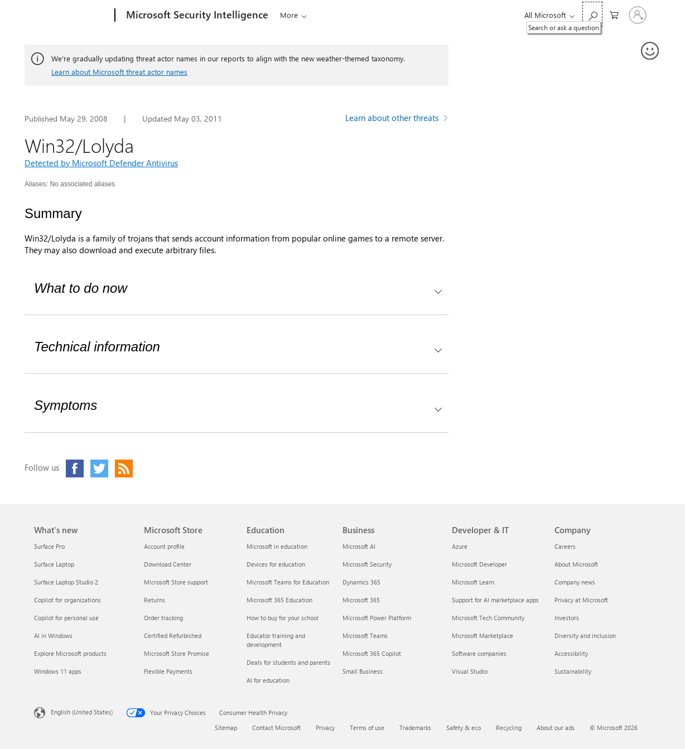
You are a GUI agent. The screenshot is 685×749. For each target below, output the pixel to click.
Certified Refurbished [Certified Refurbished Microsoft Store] (172, 635)
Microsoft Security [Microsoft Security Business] (367, 564)
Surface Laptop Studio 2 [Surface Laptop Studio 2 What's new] (66, 582)
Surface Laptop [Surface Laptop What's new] (54, 564)
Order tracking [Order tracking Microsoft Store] (163, 617)
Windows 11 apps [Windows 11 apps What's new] (57, 671)
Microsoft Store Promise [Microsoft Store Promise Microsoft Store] (176, 653)
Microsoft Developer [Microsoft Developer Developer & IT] (479, 564)
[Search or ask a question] (592, 14)
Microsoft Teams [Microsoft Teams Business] (365, 635)
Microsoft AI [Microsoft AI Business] (358, 546)
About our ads (556, 727)
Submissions (424, 15)
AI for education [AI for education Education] (268, 680)
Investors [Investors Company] (566, 617)
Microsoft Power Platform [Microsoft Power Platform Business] (376, 617)
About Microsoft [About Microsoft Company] (576, 564)
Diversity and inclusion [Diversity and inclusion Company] (585, 635)
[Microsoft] (72, 16)
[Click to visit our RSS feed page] (124, 468)
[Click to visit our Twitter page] (99, 468)
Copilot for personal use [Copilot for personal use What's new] (66, 617)
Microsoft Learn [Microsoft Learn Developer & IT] (473, 582)
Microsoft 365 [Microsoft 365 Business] (361, 600)
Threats (290, 15)
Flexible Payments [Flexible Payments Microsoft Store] (168, 671)
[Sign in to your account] (637, 15)
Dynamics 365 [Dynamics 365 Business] (361, 582)
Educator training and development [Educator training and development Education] (276, 640)
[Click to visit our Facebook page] (75, 468)
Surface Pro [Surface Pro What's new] (49, 546)
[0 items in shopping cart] (614, 14)
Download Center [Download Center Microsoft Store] (167, 564)
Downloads (364, 15)
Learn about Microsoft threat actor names (119, 71)
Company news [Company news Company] (574, 582)
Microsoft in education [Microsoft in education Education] (277, 546)
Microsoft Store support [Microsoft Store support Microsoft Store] (176, 582)
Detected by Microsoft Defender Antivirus (101, 162)
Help (472, 15)
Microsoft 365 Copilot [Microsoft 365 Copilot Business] (371, 653)
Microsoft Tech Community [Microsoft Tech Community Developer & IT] (488, 617)
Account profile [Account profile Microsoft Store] (164, 546)
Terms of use (367, 727)
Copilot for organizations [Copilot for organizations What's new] (67, 600)
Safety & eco (463, 727)
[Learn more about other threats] (396, 119)
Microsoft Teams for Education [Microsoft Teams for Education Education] (288, 582)
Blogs (323, 15)
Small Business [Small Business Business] (362, 671)
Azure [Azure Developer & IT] (459, 546)
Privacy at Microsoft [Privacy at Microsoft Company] (581, 600)
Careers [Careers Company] (565, 546)
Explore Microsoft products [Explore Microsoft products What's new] (70, 653)
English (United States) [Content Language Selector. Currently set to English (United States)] (82, 712)
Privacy (325, 727)
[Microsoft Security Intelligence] (196, 16)
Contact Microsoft (276, 727)
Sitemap (226, 727)
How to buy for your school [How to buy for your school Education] (283, 617)
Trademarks (415, 727)
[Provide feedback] (650, 51)
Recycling (509, 727)
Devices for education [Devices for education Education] (276, 564)
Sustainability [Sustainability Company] (572, 671)
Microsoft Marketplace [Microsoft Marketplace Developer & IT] (482, 635)
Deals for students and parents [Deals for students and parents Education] (288, 662)
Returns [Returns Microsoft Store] (154, 600)
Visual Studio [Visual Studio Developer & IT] (470, 671)
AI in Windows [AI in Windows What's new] (53, 635)
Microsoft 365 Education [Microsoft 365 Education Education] (279, 600)
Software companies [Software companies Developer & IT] (479, 653)
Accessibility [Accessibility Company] (571, 653)
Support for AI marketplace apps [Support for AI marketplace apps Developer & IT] (495, 600)
